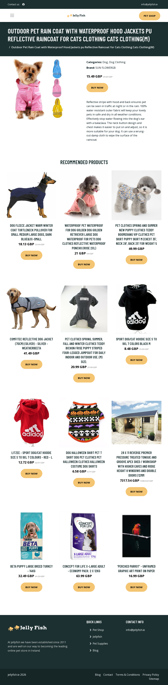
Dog (105, 62)
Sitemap (154, 679)
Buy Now (97, 87)
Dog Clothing (117, 62)
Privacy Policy (151, 674)
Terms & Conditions (128, 674)
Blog (95, 650)
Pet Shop (150, 15)
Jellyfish (97, 636)
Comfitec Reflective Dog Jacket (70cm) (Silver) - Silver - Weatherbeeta (31, 343)
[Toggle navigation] (12, 15)
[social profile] (23, 4)
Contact (108, 674)
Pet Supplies (100, 643)
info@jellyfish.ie (149, 4)
